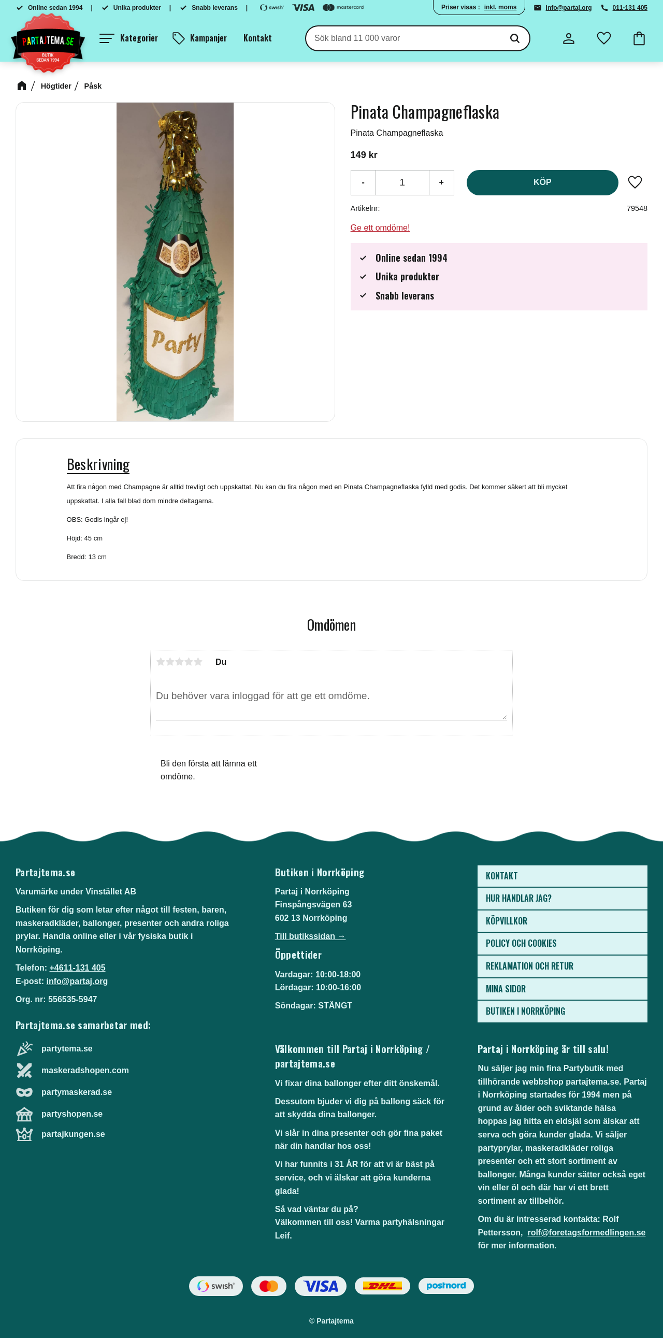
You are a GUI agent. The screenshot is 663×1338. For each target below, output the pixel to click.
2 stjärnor (170, 661)
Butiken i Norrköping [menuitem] (525, 1011)
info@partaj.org (569, 7)
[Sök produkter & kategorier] (403, 38)
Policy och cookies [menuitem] (521, 943)
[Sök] (514, 38)
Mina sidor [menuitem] (506, 989)
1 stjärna (160, 661)
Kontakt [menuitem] (257, 38)
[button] (129, 38)
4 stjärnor (188, 661)
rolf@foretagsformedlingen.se (586, 1232)
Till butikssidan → (310, 936)
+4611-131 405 (77, 967)
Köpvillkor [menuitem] (506, 921)
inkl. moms (500, 7)
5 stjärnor (198, 661)
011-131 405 (630, 7)
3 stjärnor (179, 661)
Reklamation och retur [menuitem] (529, 966)
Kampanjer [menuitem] (208, 38)
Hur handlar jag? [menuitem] (519, 898)
